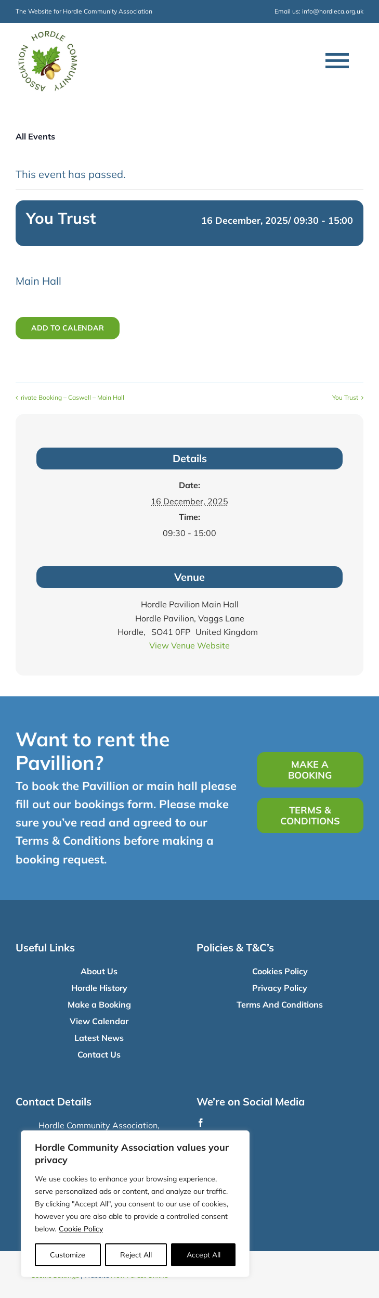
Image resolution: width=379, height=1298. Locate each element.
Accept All (203, 1254)
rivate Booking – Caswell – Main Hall (72, 397)
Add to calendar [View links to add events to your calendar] (67, 328)
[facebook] (201, 1122)
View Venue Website (189, 645)
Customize (67, 1254)
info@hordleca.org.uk (332, 11)
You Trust (345, 397)
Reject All (136, 1254)
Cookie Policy (81, 1228)
